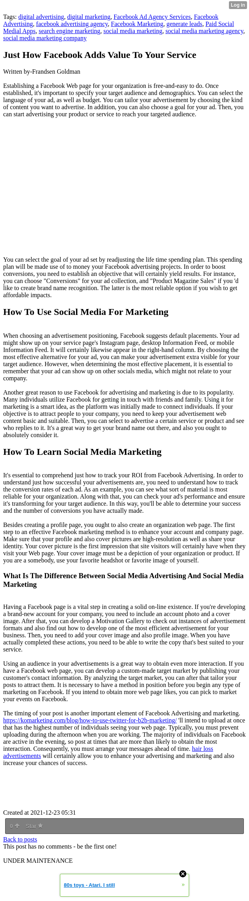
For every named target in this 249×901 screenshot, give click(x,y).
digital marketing (88, 16)
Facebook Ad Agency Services (152, 16)
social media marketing (133, 31)
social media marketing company (45, 38)
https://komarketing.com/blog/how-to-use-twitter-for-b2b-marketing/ (90, 720)
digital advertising (41, 16)
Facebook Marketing (137, 23)
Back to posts (20, 839)
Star (34, 826)
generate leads (184, 23)
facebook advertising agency (72, 23)
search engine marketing (69, 31)
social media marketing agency (204, 31)
